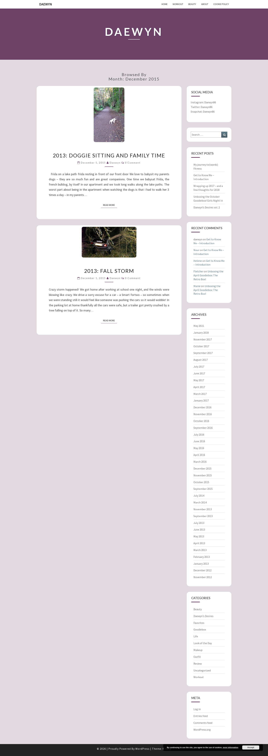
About (204, 4)
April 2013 (199, 543)
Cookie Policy (221, 4)
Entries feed (200, 716)
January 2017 (201, 400)
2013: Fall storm (109, 271)
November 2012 (202, 577)
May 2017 (198, 380)
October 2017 (201, 346)
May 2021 (198, 325)
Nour (196, 250)
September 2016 (203, 427)
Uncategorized (202, 670)
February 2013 (201, 557)
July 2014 (198, 495)
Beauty (192, 4)
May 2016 (198, 448)
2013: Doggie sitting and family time (109, 155)
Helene (197, 260)
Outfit (197, 656)
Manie (196, 286)
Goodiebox (199, 629)
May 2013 (198, 536)
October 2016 (201, 421)
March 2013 (200, 550)
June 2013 (199, 529)
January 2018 (201, 332)
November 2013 (202, 509)
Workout (178, 4)
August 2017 (200, 359)
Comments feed (202, 722)
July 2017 (198, 366)
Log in (197, 709)
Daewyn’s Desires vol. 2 (206, 207)
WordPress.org (202, 729)
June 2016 (199, 441)
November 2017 (202, 339)
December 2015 (202, 468)
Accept (250, 747)
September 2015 (203, 488)
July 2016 (198, 434)
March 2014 (200, 502)
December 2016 (202, 407)
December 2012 (202, 570)
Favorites (198, 623)
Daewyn (45, 4)
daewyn (115, 162)
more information (230, 747)
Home (165, 4)
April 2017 (199, 387)
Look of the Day (202, 643)
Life (195, 636)
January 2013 (201, 563)
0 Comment (132, 162)
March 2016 (200, 461)
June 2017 (199, 373)
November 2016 (202, 414)
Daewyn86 (210, 102)
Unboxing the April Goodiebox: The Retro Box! (208, 275)
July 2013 (198, 523)
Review (197, 663)
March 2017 (200, 393)
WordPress (142, 748)
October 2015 (201, 482)
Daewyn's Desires (203, 616)
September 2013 (203, 516)
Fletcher (198, 271)
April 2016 (199, 455)
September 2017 (203, 353)
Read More (110, 205)
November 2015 (202, 475)
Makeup (198, 650)
